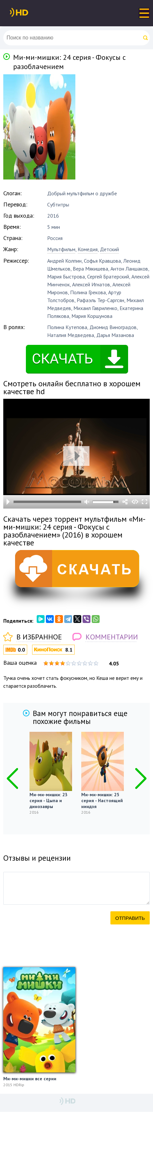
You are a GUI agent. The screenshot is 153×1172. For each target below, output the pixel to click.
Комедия (88, 249)
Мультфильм (61, 249)
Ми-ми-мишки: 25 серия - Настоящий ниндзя (102, 800)
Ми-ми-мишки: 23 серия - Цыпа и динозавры (48, 800)
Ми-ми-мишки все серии (29, 1079)
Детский (109, 249)
